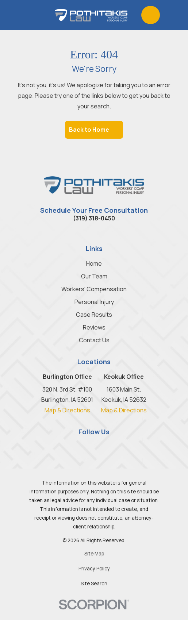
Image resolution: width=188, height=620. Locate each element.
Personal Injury (94, 302)
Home (94, 263)
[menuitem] (94, 554)
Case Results (94, 315)
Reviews (94, 327)
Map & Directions (67, 410)
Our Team (94, 276)
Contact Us (94, 340)
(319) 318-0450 (94, 218)
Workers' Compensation (94, 289)
